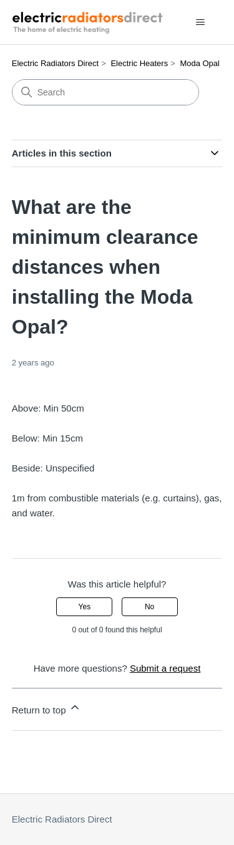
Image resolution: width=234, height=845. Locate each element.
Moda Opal (200, 63)
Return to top (46, 708)
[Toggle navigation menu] (200, 22)
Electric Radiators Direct (55, 63)
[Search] (105, 92)
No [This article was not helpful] (149, 606)
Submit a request (165, 668)
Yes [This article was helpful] (85, 606)
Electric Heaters (139, 63)
